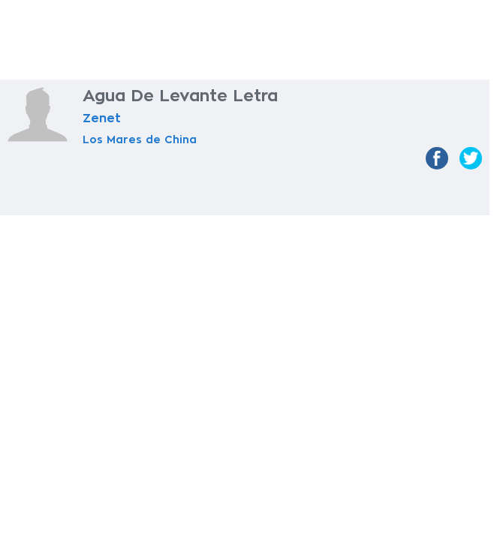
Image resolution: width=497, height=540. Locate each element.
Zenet (102, 118)
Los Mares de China (140, 139)
